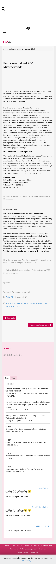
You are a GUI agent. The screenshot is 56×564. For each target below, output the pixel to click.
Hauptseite (10, 318)
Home (5, 49)
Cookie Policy (26, 560)
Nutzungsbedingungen (28, 549)
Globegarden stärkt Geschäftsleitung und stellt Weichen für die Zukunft (25, 416)
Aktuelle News (15, 49)
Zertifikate (42, 549)
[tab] (6, 378)
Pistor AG (9, 297)
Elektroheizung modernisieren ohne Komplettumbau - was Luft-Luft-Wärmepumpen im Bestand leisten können (28, 404)
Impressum (47, 545)
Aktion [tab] (13, 378)
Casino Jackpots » (43, 526)
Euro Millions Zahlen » (41, 507)
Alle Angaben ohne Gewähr (28, 552)
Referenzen (14, 549)
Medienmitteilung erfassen (40, 325)
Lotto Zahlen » (44, 488)
